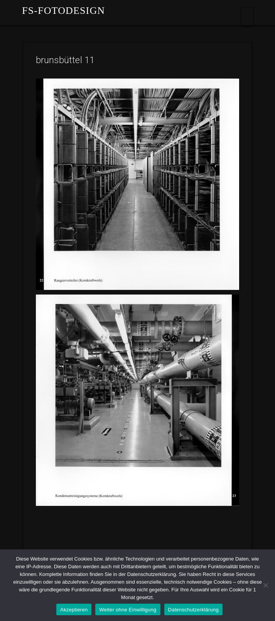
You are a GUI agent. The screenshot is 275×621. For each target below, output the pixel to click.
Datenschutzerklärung (193, 610)
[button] (247, 16)
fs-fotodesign (63, 11)
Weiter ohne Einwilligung (127, 610)
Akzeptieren (74, 610)
